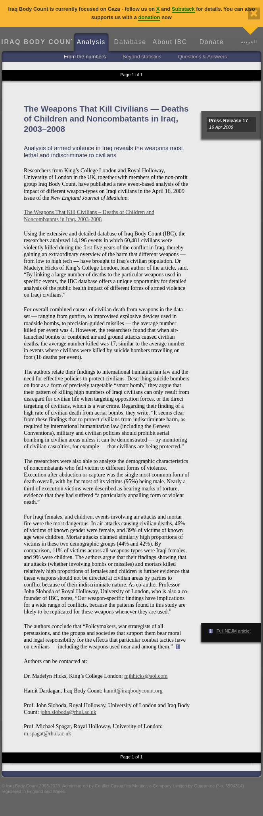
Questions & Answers (202, 57)
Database (130, 42)
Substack (183, 9)
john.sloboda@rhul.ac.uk (68, 712)
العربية (249, 41)
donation (149, 17)
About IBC (170, 42)
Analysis (91, 42)
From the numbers (84, 57)
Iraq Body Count (36, 42)
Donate (212, 42)
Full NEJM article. (234, 631)
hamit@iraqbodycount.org (133, 690)
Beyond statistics (142, 57)
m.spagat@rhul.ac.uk (47, 733)
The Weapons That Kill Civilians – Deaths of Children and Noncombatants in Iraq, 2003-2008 (89, 215)
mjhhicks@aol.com (145, 676)
